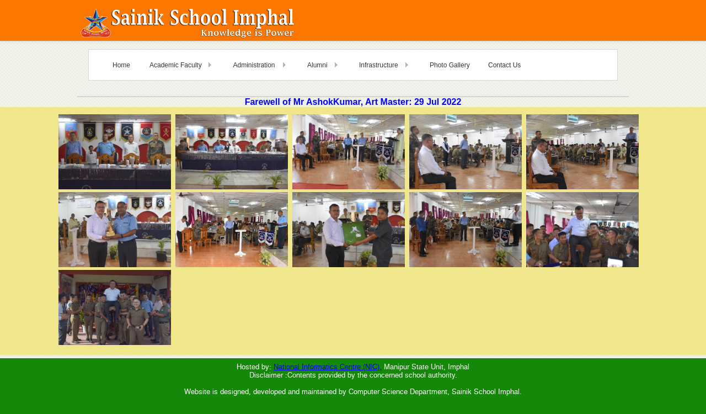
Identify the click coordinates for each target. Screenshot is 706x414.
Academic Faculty (175, 65)
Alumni (317, 65)
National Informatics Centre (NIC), (328, 367)
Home (121, 65)
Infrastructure (378, 65)
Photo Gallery (450, 65)
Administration (254, 65)
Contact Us (504, 65)
